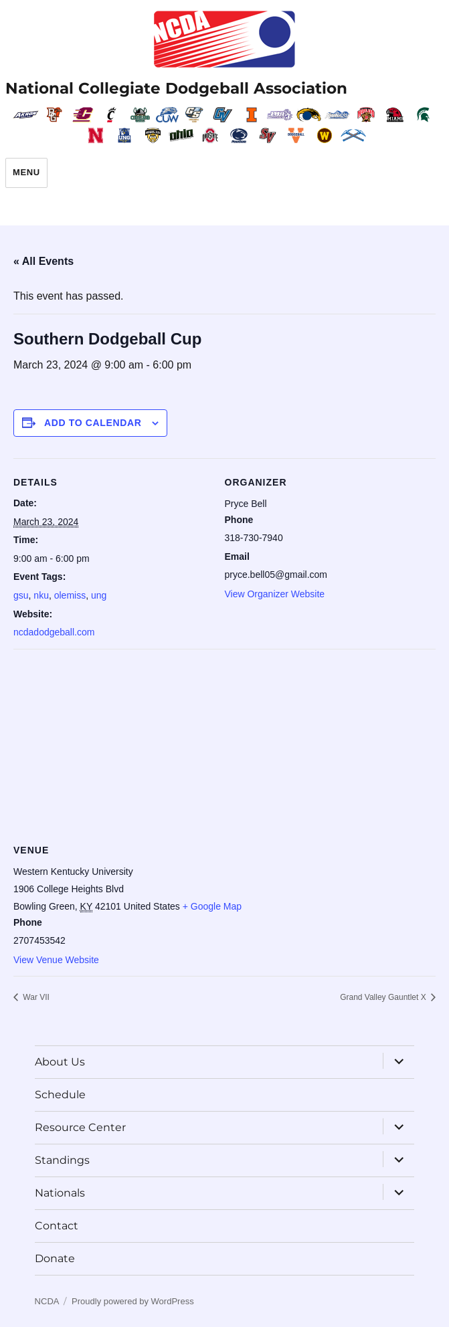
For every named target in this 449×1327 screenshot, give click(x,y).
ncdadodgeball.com (53, 632)
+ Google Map (212, 906)
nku (41, 595)
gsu (21, 595)
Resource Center (80, 1127)
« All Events (43, 261)
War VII (35, 997)
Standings (62, 1160)
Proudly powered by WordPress (133, 1301)
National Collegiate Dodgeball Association (176, 88)
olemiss (70, 595)
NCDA (47, 1301)
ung (98, 595)
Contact (56, 1225)
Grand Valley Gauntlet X (384, 997)
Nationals (60, 1193)
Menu (26, 172)
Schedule (60, 1094)
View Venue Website (56, 959)
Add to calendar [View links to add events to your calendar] (93, 422)
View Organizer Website (275, 594)
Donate (55, 1258)
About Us (60, 1061)
